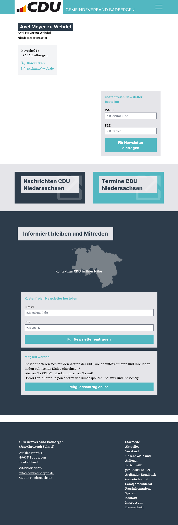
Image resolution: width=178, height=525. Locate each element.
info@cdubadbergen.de (36, 473)
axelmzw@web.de (37, 68)
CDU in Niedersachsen (35, 478)
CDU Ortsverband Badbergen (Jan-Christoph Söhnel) (41, 444)
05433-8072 (33, 63)
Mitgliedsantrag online (89, 387)
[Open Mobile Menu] (159, 7)
